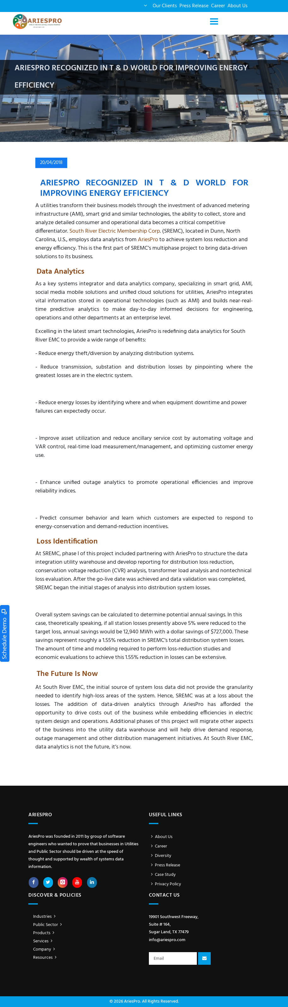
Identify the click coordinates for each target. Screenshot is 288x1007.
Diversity (160, 855)
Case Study (162, 874)
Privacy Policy (165, 884)
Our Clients (165, 6)
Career (218, 6)
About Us (237, 6)
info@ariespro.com (167, 940)
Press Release (194, 6)
